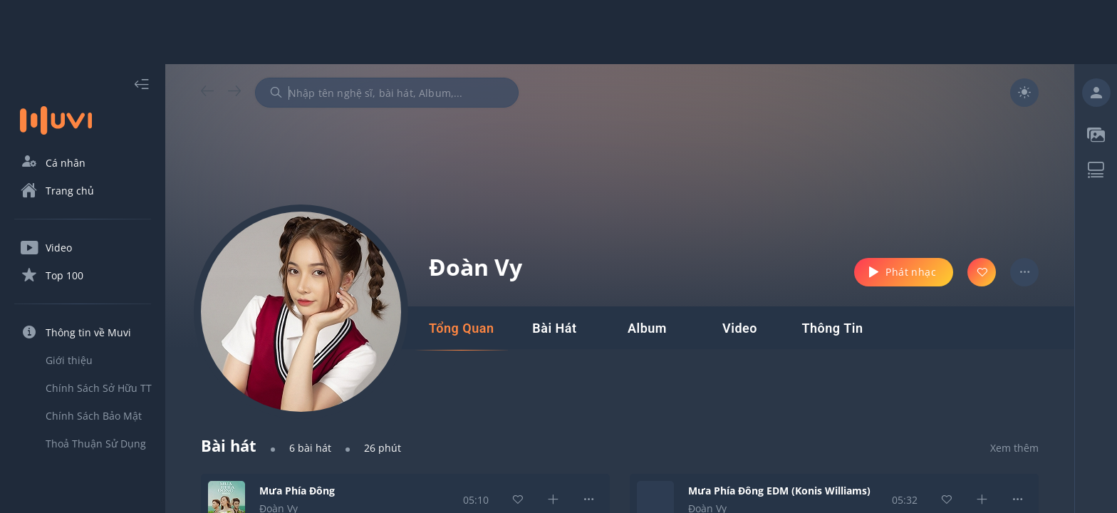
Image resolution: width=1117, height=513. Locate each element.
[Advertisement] (558, 32)
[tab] (461, 328)
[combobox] (387, 93)
